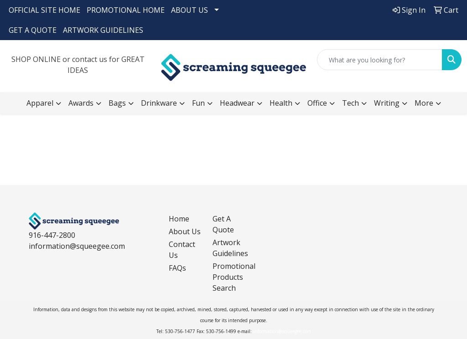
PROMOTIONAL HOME (126, 10)
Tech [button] (350, 103)
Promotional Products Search (229, 277)
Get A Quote (223, 224)
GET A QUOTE (33, 30)
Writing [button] (387, 103)
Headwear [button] (237, 103)
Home (179, 219)
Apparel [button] (39, 103)
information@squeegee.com (77, 246)
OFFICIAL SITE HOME (44, 10)
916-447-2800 (52, 235)
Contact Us (182, 249)
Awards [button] (80, 103)
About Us (185, 231)
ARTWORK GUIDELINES (103, 30)
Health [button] (281, 103)
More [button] (424, 103)
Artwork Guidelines (229, 247)
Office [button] (317, 103)
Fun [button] (198, 103)
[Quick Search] (379, 59)
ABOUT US (189, 10)
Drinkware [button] (159, 103)
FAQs (177, 268)
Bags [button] (117, 103)
